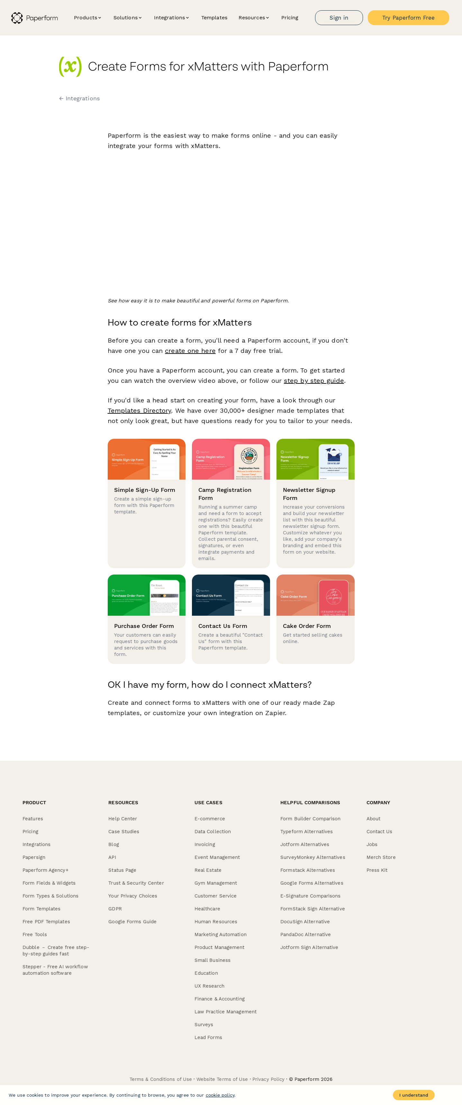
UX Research (209, 986)
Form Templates (41, 909)
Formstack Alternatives (307, 870)
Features (33, 819)
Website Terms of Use (222, 1079)
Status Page (122, 870)
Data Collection (213, 831)
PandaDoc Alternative (305, 934)
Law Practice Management (226, 1012)
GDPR (115, 909)
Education (206, 973)
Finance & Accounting (220, 999)
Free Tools (35, 934)
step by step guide (314, 380)
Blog (113, 844)
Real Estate (208, 870)
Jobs (372, 844)
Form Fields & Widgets (49, 883)
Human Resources (216, 922)
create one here (190, 351)
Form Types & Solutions (50, 896)
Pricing (290, 17)
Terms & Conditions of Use (161, 1079)
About (374, 819)
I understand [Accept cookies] (413, 1095)
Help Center (122, 819)
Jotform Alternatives (304, 844)
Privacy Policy (268, 1079)
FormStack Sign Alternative (312, 909)
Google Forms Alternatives (311, 883)
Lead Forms (208, 1037)
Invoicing (205, 844)
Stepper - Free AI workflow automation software (55, 970)
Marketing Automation (221, 934)
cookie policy (220, 1095)
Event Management (217, 857)
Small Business (213, 960)
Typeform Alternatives (306, 831)
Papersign (34, 857)
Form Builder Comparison (310, 819)
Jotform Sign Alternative (309, 947)
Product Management (220, 947)
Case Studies (123, 831)
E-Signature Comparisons (310, 896)
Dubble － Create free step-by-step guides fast (56, 950)
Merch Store (381, 857)
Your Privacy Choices (132, 896)
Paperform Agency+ (45, 870)
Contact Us (380, 831)
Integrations (36, 844)
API (112, 857)
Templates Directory (139, 410)
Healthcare (207, 909)
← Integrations (79, 98)
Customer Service (216, 896)
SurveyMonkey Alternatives (312, 857)
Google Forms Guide (132, 922)
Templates (214, 17)
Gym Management (216, 883)
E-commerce (210, 819)
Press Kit (377, 870)
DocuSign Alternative (305, 922)
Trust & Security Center (136, 883)
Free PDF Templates (46, 922)
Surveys (204, 1024)
